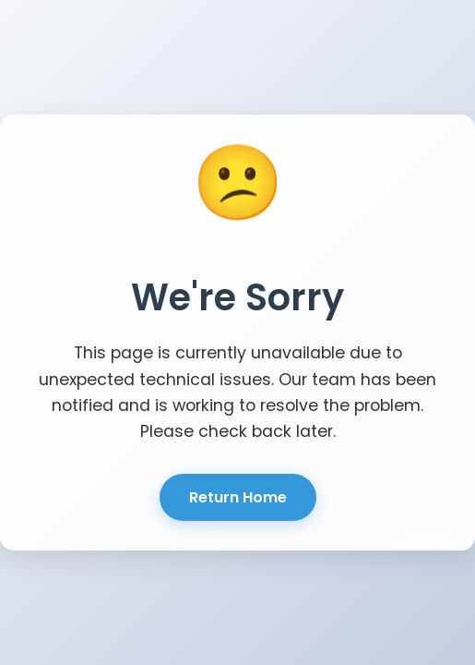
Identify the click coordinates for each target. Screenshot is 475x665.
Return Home (238, 497)
